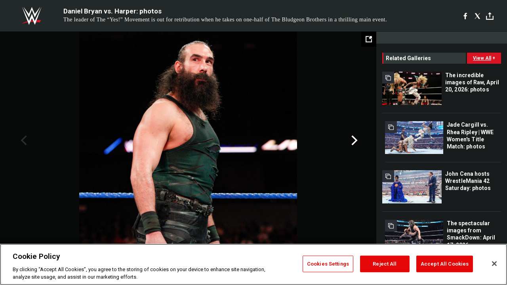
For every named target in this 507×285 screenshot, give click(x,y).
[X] (477, 16)
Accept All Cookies (445, 264)
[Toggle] (490, 16)
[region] (253, 264)
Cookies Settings (328, 264)
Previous (23, 140)
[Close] (494, 263)
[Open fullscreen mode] (368, 39)
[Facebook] (465, 16)
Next (353, 140)
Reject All (384, 264)
